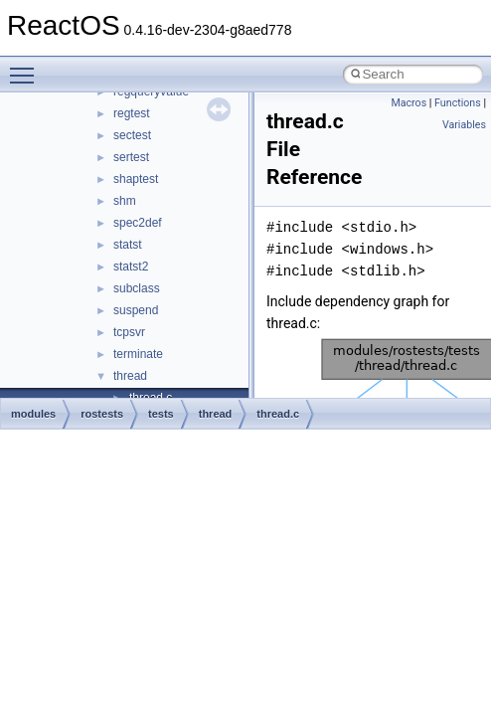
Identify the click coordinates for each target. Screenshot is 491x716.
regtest (131, 113)
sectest (132, 135)
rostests (102, 414)
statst (127, 245)
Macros (408, 102)
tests (161, 414)
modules (33, 414)
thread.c (277, 414)
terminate (138, 354)
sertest (131, 157)
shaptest (135, 179)
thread (130, 376)
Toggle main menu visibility (27, 67)
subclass (136, 288)
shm (124, 201)
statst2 (130, 266)
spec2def (137, 223)
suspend (135, 310)
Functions (457, 102)
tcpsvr (129, 332)
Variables (464, 124)
